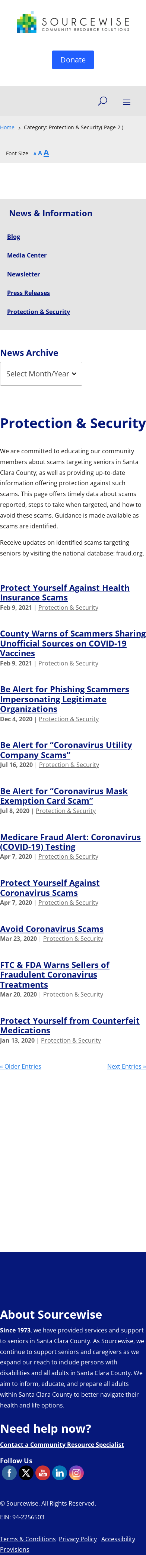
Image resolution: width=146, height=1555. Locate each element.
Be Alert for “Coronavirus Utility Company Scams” (66, 749)
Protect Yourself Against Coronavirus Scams (50, 887)
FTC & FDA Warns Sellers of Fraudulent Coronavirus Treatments (55, 974)
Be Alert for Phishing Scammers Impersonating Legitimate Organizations (64, 698)
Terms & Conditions (28, 1539)
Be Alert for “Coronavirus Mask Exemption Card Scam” (64, 795)
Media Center (27, 255)
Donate (73, 60)
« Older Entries (20, 1066)
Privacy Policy (78, 1539)
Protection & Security (68, 607)
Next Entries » (126, 1066)
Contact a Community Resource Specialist (62, 1445)
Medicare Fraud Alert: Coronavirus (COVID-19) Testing (70, 841)
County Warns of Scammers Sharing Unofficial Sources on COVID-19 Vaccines (73, 643)
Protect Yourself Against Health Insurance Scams (65, 592)
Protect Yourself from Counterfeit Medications (70, 1025)
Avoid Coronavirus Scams (52, 928)
